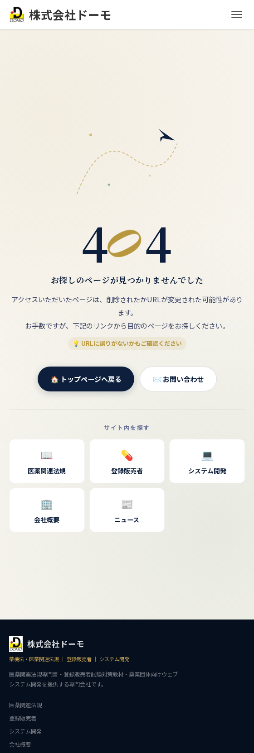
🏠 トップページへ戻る (86, 379)
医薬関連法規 (47, 460)
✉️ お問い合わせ (178, 379)
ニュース (127, 509)
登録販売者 (127, 460)
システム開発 (207, 460)
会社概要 (47, 509)
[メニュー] (237, 14)
